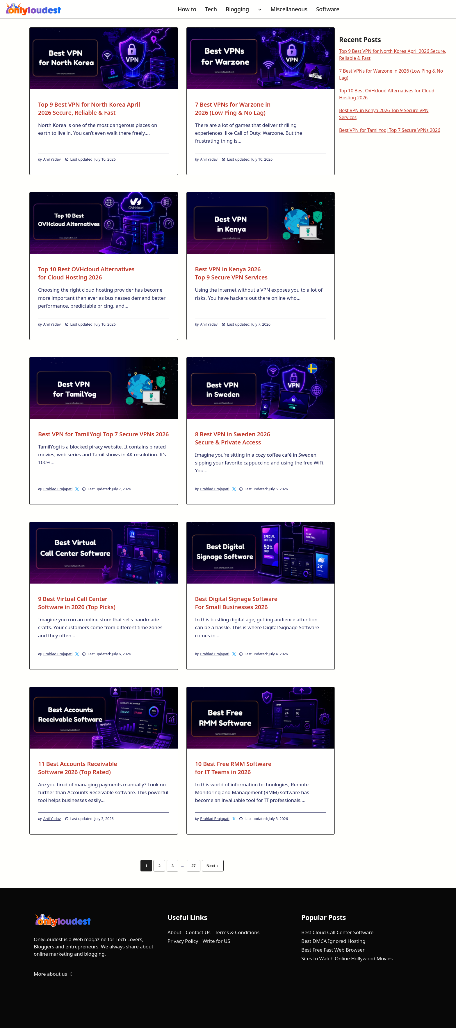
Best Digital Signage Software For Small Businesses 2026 (236, 603)
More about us (54, 973)
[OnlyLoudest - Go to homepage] (33, 9)
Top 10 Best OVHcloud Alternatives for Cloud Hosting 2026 (86, 273)
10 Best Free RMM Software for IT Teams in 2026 (233, 768)
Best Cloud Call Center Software (337, 932)
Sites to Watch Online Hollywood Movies (347, 958)
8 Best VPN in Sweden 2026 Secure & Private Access (232, 438)
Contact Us (198, 932)
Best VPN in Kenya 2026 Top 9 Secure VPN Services (231, 273)
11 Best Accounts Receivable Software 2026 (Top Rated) (77, 768)
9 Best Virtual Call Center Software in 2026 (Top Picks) (76, 603)
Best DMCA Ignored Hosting (333, 941)
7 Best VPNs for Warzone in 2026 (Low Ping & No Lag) (233, 108)
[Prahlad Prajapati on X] (77, 489)
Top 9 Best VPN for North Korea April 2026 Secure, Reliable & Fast (89, 108)
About (174, 932)
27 (193, 865)
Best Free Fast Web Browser (333, 949)
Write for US (216, 941)
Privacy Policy (183, 941)
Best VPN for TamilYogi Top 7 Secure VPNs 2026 (103, 434)
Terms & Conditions (237, 932)
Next (212, 865)
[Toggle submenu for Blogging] (259, 9)
